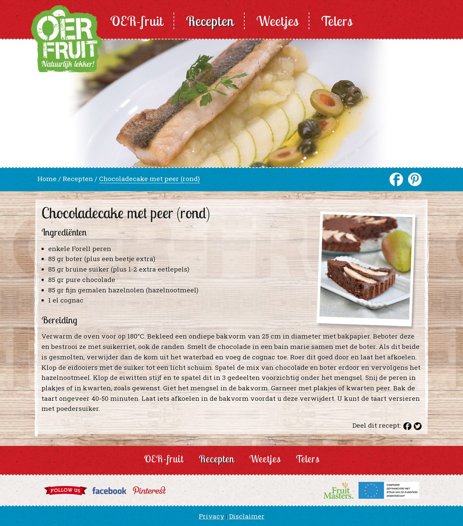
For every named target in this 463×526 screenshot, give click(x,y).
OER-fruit (136, 20)
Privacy (211, 516)
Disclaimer (247, 516)
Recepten (210, 20)
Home (47, 178)
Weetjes (277, 20)
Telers (336, 20)
